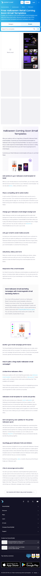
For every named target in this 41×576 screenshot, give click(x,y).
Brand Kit (28, 223)
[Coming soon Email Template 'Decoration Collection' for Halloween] (10, 111)
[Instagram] (28, 501)
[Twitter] (32, 501)
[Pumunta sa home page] (6, 2)
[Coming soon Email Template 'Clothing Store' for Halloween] (10, 84)
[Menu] (39, 2)
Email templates (5, 7)
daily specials (30, 377)
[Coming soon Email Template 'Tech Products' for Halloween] (30, 51)
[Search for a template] (17, 29)
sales (19, 459)
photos (10, 185)
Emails (30, 24)
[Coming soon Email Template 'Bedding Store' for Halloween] (30, 111)
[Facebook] (23, 501)
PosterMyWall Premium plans (26, 309)
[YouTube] (37, 501)
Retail (23, 7)
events (24, 400)
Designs (11, 24)
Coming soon (15, 7)
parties (30, 400)
